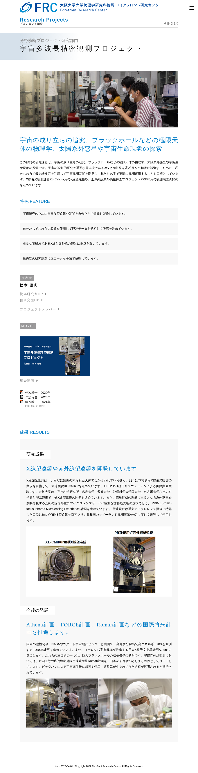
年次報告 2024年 (37, 402)
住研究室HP (30, 300)
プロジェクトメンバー (38, 309)
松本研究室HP (31, 294)
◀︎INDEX (170, 23)
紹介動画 (27, 381)
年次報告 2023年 (37, 397)
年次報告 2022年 (37, 392)
